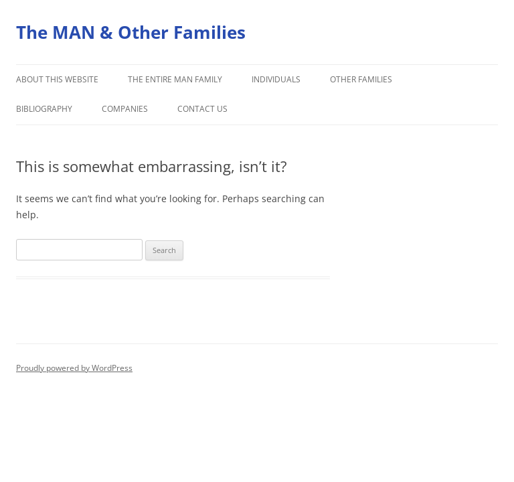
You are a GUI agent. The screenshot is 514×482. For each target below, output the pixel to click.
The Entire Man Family (175, 79)
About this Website (57, 79)
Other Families (361, 79)
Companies (125, 108)
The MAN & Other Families (131, 32)
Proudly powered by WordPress (74, 368)
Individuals (276, 79)
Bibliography (44, 108)
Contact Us (202, 108)
